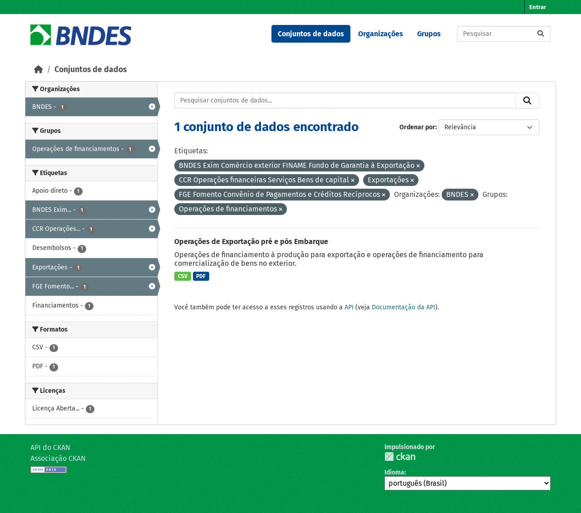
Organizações (380, 33)
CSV (182, 276)
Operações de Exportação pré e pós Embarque (251, 241)
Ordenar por (417, 127)
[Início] (38, 69)
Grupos (429, 33)
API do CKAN (50, 447)
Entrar (537, 7)
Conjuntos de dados (311, 33)
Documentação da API (403, 307)
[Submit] (541, 34)
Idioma (394, 472)
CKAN (399, 456)
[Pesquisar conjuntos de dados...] (504, 34)
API (349, 307)
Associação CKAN (58, 458)
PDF (201, 276)
